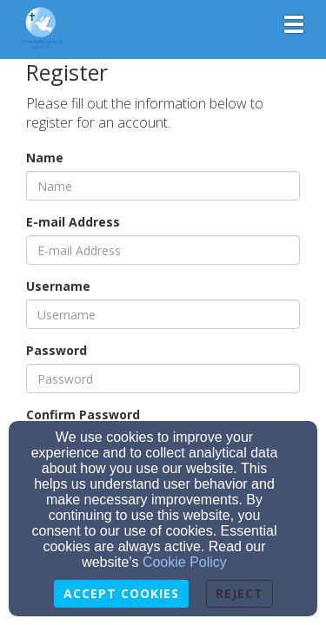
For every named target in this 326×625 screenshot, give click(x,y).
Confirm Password (83, 414)
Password (56, 350)
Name (44, 157)
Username (58, 286)
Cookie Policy (185, 562)
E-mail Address (73, 222)
